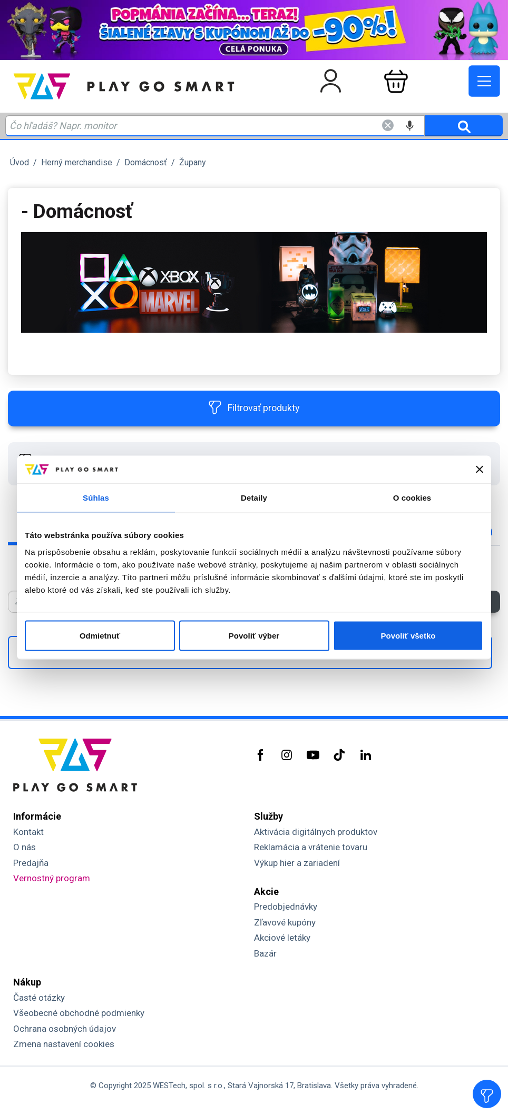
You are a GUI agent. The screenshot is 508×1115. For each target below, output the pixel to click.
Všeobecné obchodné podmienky (78, 1013)
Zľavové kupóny (285, 922)
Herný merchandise (76, 162)
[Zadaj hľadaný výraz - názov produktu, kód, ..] (215, 125)
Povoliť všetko (408, 635)
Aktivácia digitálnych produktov (315, 832)
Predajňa (30, 863)
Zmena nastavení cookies (63, 1044)
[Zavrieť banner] (479, 469)
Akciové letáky (282, 937)
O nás (24, 847)
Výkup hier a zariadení (297, 863)
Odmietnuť (100, 635)
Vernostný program (51, 878)
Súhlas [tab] (96, 497)
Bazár (265, 953)
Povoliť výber (254, 635)
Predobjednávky (285, 906)
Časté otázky (39, 997)
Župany (192, 162)
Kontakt (28, 832)
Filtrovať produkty (254, 407)
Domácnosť (145, 162)
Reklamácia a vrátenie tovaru (310, 847)
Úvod (19, 162)
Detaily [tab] (254, 497)
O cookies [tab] (412, 497)
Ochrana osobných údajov (64, 1028)
